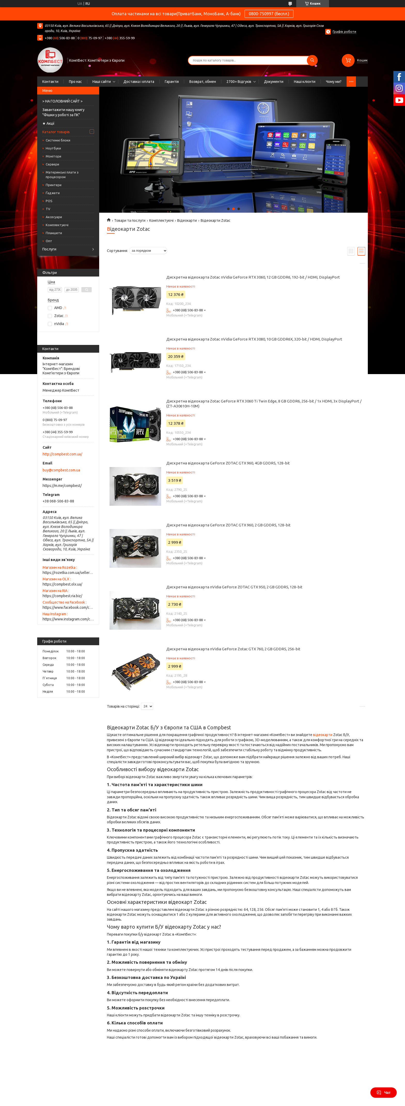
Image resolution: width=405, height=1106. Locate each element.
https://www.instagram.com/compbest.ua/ (68, 619)
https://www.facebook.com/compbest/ (68, 607)
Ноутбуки (53, 148)
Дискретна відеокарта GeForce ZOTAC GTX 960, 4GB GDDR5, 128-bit (228, 463)
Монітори (53, 156)
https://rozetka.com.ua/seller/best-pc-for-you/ (68, 573)
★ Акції (48, 123)
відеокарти (322, 735)
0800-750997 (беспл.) (269, 13)
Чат (384, 1092)
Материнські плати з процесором (62, 174)
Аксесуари (54, 217)
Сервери (52, 164)
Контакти (50, 81)
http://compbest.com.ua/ (62, 454)
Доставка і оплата (138, 81)
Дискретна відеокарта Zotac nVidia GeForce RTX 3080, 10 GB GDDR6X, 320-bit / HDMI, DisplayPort (254, 339)
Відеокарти (187, 220)
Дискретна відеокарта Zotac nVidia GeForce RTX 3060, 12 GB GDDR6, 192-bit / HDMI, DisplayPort (253, 277)
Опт (49, 241)
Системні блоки (58, 140)
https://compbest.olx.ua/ (62, 584)
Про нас (75, 81)
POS (49, 201)
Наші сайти (101, 81)
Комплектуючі (57, 225)
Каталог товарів (56, 132)
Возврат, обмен (202, 81)
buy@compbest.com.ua (61, 470)
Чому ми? (333, 81)
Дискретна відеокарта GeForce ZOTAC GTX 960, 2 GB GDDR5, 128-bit (228, 525)
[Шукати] (312, 60)
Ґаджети (53, 193)
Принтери (53, 185)
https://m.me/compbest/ (62, 486)
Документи (273, 81)
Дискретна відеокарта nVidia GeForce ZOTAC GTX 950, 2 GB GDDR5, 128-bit (234, 587)
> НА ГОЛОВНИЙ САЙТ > (62, 101)
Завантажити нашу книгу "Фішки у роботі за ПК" (63, 112)
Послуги (49, 249)
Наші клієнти (304, 81)
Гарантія (172, 81)
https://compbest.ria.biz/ (62, 596)
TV (48, 209)
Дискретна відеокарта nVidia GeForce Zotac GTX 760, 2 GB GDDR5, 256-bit (233, 649)
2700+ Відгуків (239, 81)
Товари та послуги (129, 220)
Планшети (54, 233)
